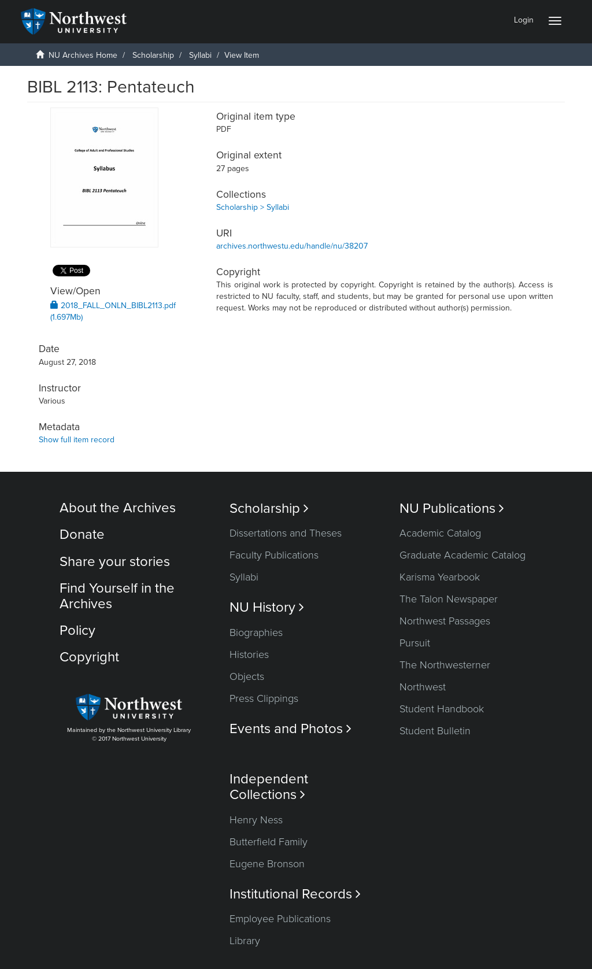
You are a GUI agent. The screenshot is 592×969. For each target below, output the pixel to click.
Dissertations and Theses (286, 533)
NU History (267, 607)
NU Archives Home (83, 55)
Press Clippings (264, 698)
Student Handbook (441, 708)
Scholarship (153, 55)
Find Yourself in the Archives (117, 596)
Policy (77, 630)
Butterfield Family (269, 841)
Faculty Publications (274, 555)
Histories (249, 654)
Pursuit (414, 643)
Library (245, 940)
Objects (247, 676)
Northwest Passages (444, 621)
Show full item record (76, 440)
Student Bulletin (435, 730)
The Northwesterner (444, 665)
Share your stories (115, 561)
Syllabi (200, 55)
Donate (82, 534)
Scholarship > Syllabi (252, 207)
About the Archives (118, 508)
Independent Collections (269, 787)
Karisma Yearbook (439, 577)
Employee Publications (280, 918)
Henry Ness (256, 819)
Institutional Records (295, 894)
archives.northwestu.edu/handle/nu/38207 (292, 246)
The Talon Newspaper (448, 599)
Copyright (89, 657)
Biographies (256, 632)
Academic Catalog (440, 533)
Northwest (422, 686)
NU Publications (451, 508)
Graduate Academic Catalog (462, 555)
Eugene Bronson (267, 863)
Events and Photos (291, 728)
